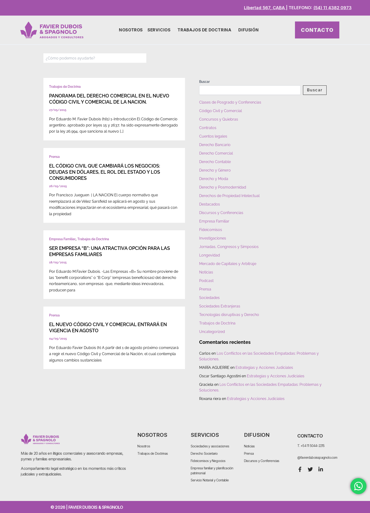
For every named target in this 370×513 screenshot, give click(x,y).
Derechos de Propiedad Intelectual (229, 195)
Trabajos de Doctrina (205, 30)
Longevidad (209, 255)
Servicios (160, 30)
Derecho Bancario (215, 145)
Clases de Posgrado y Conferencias (230, 102)
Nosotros (131, 30)
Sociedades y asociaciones (210, 446)
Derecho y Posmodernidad (222, 187)
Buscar (204, 82)
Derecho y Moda (213, 179)
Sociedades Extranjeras (219, 306)
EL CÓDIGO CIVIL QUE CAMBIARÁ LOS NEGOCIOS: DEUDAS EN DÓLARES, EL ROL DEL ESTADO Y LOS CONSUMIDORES (104, 172)
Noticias (206, 272)
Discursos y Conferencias (221, 212)
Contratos (207, 128)
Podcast (206, 280)
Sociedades (209, 297)
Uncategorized (212, 331)
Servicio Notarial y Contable (210, 480)
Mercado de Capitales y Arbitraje (227, 263)
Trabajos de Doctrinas (152, 453)
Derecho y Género (215, 170)
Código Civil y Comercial (220, 111)
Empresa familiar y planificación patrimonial (212, 470)
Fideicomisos (210, 229)
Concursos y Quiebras (218, 119)
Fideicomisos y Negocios (208, 461)
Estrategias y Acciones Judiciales (264, 367)
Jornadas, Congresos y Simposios (229, 246)
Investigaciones (212, 238)
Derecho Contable (215, 162)
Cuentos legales (213, 136)
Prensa (54, 157)
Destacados (209, 204)
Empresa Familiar (62, 239)
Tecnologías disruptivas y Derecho (229, 314)
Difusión (249, 30)
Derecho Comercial (216, 153)
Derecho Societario (204, 453)
